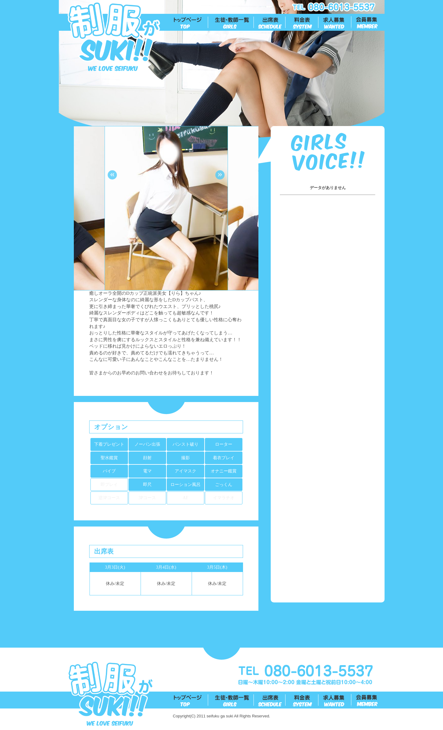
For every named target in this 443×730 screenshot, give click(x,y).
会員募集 (368, 22)
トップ (191, 22)
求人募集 (335, 22)
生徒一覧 (231, 22)
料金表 (302, 22)
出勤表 (270, 22)
